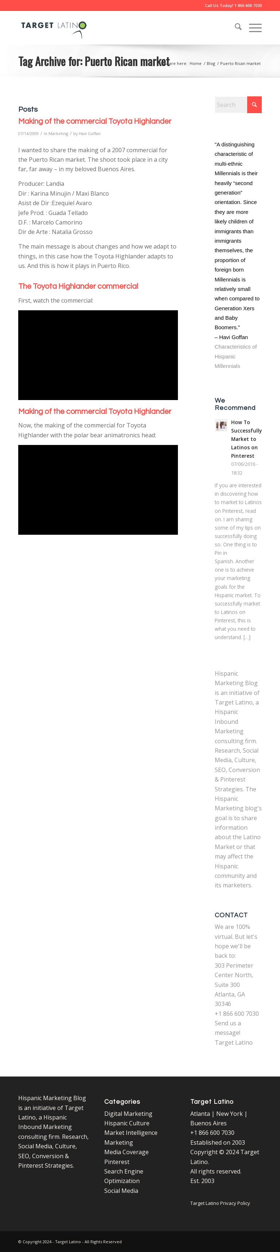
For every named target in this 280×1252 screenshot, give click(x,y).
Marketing (58, 133)
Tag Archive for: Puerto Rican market (94, 61)
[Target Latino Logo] (54, 27)
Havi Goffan (90, 133)
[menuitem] (235, 27)
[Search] (235, 27)
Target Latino (234, 1042)
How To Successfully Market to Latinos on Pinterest (246, 439)
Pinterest (116, 1162)
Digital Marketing (128, 1114)
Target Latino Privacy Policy (220, 1203)
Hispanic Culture (126, 1123)
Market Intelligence (131, 1133)
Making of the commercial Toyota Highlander (94, 121)
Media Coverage (126, 1152)
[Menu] (252, 27)
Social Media (121, 1191)
